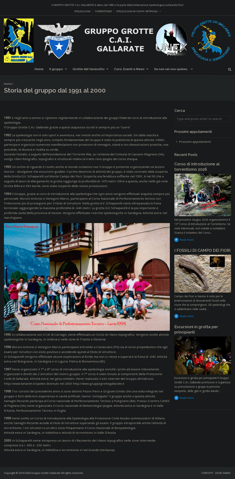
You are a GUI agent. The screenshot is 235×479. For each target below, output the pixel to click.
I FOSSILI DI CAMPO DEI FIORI (202, 250)
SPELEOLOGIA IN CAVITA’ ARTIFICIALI (137, 11)
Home (39, 69)
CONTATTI (207, 473)
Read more (187, 240)
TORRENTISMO (103, 11)
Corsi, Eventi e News (129, 69)
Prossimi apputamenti (195, 142)
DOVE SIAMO (222, 473)
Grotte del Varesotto (88, 69)
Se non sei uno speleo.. (171, 69)
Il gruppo (56, 69)
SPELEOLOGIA (82, 11)
